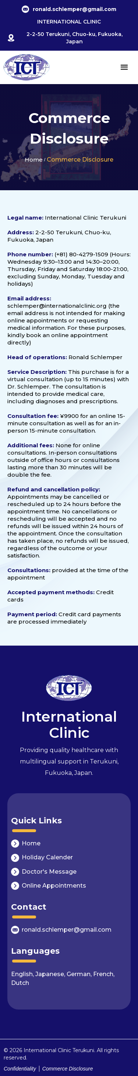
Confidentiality (20, 1069)
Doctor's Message (49, 871)
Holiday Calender (47, 857)
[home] (27, 67)
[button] (124, 67)
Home (34, 159)
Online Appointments (54, 885)
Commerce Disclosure (80, 159)
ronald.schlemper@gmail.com (67, 929)
